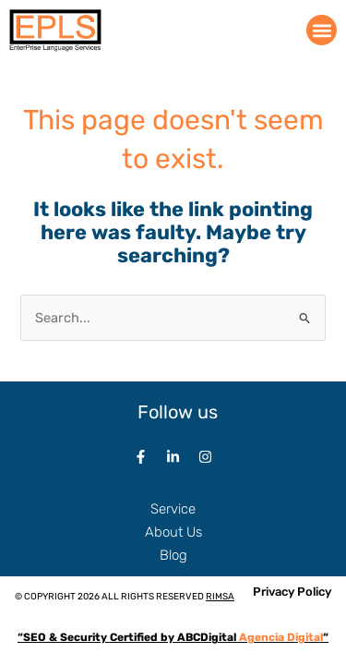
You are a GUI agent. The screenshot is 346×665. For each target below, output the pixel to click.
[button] (321, 30)
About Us (173, 532)
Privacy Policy (292, 591)
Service (173, 509)
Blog (173, 555)
